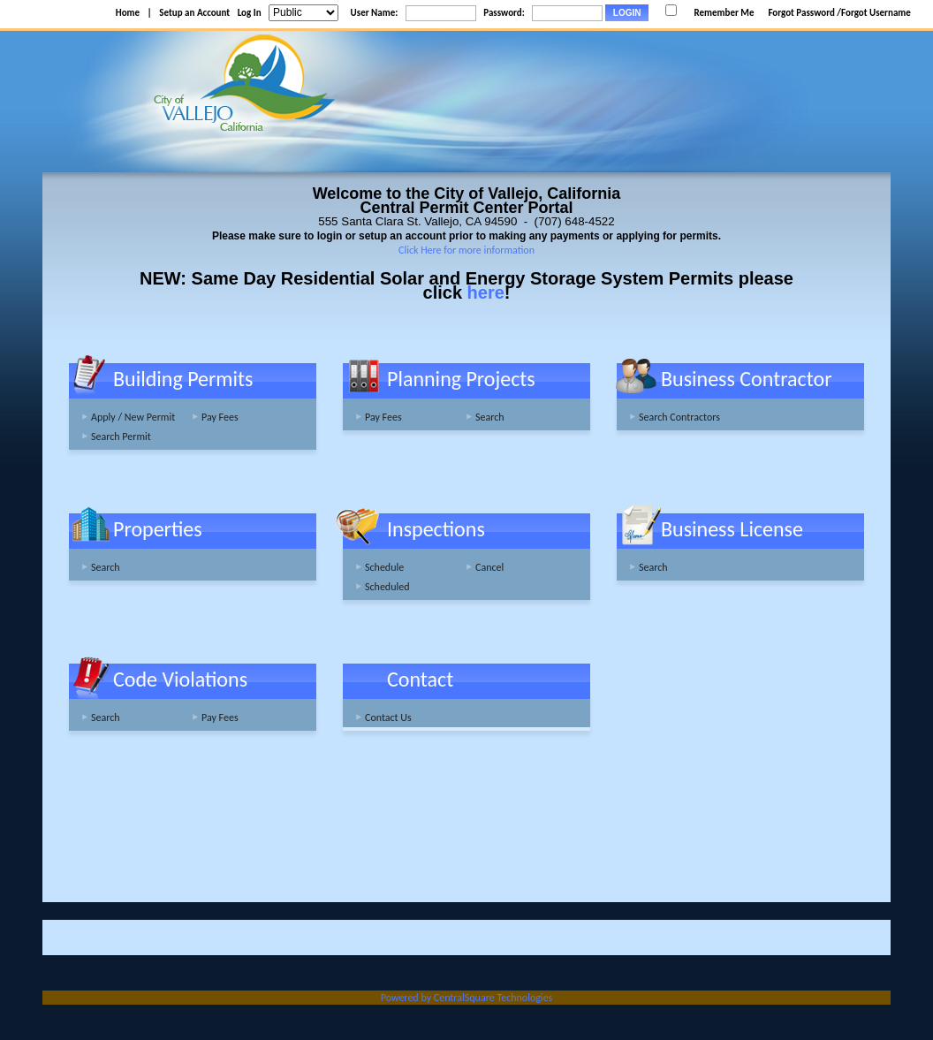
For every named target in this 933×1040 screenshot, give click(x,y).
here (485, 292)
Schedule (384, 567)
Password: (504, 13)
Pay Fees (220, 417)
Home (128, 13)
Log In (250, 13)
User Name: (374, 13)
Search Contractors (679, 417)
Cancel (489, 567)
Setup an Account (194, 13)
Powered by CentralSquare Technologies (467, 997)
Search (489, 417)
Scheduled (387, 587)
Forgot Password (801, 13)
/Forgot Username (874, 13)
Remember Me (724, 13)
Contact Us (388, 717)
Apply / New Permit (133, 417)
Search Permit (121, 436)
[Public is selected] (303, 12)
